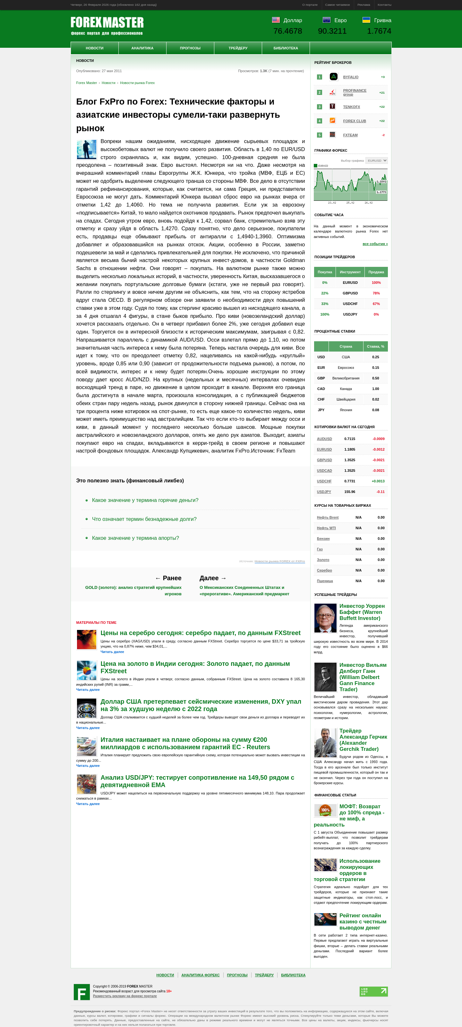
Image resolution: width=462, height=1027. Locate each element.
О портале (310, 4)
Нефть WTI (326, 528)
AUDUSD (324, 439)
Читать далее (112, 652)
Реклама (363, 4)
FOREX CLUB (354, 121)
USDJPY (324, 492)
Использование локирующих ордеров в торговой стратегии (347, 870)
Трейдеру (238, 48)
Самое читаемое (337, 4)
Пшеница (325, 581)
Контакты (384, 4)
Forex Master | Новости (107, 26)
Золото (323, 560)
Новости (94, 48)
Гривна (382, 20)
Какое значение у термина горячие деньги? (145, 500)
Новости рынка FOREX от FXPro (280, 561)
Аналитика (143, 48)
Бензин (323, 538)
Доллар (293, 20)
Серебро (324, 570)
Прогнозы (190, 48)
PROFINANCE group (355, 92)
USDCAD (324, 470)
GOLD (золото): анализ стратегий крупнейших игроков (133, 585)
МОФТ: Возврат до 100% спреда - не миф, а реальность (349, 815)
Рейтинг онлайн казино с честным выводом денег (362, 921)
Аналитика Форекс (201, 975)
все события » (375, 244)
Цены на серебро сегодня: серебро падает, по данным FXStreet (201, 632)
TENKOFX (351, 107)
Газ (320, 549)
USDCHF (324, 481)
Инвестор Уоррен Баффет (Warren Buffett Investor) (362, 612)
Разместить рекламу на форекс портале (125, 996)
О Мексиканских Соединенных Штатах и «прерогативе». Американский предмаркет (244, 585)
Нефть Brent (327, 517)
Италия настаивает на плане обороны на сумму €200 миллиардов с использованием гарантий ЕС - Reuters (185, 743)
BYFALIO (351, 77)
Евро (341, 20)
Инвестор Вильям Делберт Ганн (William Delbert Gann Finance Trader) (363, 677)
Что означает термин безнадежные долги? (144, 519)
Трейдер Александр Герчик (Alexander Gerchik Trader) (363, 740)
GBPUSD (324, 460)
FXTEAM (350, 135)
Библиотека (286, 48)
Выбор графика (352, 160)
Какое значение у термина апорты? (135, 538)
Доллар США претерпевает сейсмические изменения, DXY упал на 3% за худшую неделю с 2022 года (201, 705)
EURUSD (324, 449)
